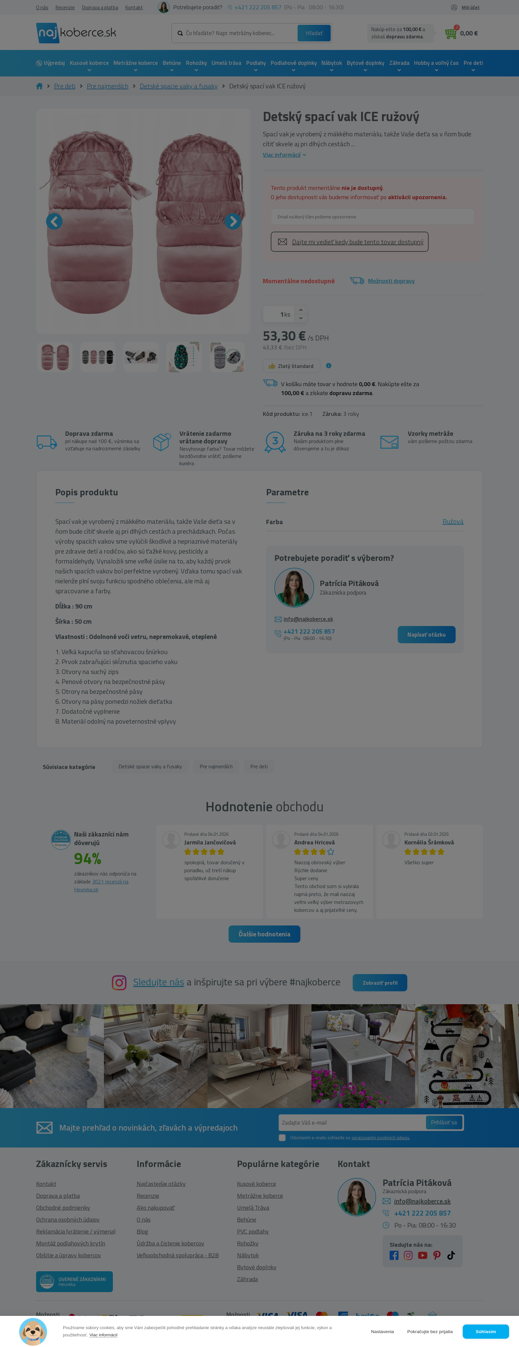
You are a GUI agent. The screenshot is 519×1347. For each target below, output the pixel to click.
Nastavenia (382, 1331)
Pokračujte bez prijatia (430, 1331)
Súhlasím (486, 1331)
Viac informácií (103, 1334)
